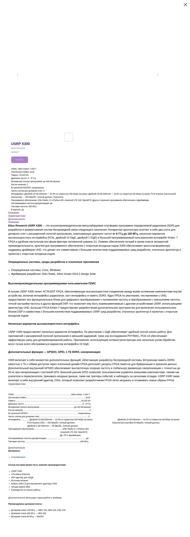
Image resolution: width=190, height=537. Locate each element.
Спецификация (18, 457)
